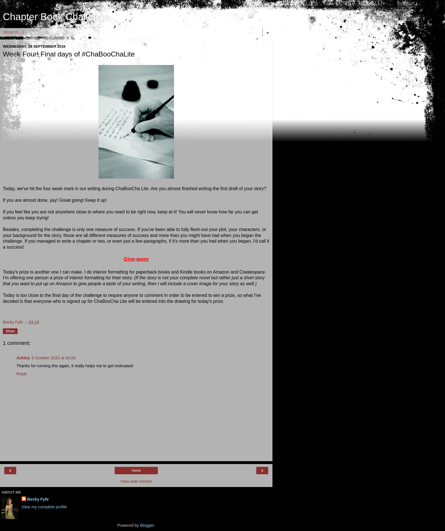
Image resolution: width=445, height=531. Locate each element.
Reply (21, 374)
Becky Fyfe (38, 499)
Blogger (147, 525)
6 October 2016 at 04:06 (53, 358)
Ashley (23, 358)
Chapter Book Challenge (56, 16)
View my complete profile (44, 507)
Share (10, 331)
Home (136, 471)
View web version (136, 481)
